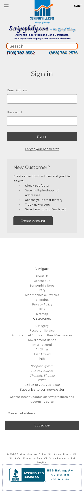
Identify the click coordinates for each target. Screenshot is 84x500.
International (42, 345)
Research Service (42, 330)
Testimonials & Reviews (42, 295)
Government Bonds (42, 340)
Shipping (42, 300)
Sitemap (42, 314)
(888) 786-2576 (63, 52)
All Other (42, 349)
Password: (14, 112)
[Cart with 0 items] (78, 5)
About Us (42, 276)
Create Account (33, 221)
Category (42, 326)
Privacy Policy (42, 304)
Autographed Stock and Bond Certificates (42, 335)
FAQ (42, 290)
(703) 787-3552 (20, 52)
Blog (42, 309)
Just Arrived (42, 354)
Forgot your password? (42, 149)
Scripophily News (42, 285)
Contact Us (42, 281)
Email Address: (17, 90)
